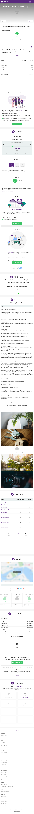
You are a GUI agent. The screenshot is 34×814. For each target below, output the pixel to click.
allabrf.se (22, 110)
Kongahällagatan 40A (5, 502)
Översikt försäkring (4, 760)
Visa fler (17, 530)
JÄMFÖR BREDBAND (17, 262)
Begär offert (3, 755)
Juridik (2, 754)
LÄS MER (17, 55)
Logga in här (17, 408)
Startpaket (3, 742)
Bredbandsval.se (10, 252)
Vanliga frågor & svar (5, 791)
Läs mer (17, 42)
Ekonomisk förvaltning (5, 747)
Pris (2, 740)
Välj (2, 306)
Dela (3, 21)
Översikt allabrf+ (4, 735)
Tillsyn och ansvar (4, 764)
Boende (17, 686)
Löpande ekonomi (4, 748)
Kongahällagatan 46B (5, 519)
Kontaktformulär (17, 662)
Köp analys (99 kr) (17, 223)
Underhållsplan (4, 752)
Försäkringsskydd (4, 762)
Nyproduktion (3, 777)
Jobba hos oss (3, 799)
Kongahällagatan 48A (5, 522)
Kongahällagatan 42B (5, 509)
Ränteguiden (3, 774)
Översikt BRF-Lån (4, 772)
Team (2, 798)
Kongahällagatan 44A (5, 512)
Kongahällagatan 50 (4, 527)
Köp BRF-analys (4, 784)
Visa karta (17, 571)
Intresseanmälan (4, 779)
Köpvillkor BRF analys (5, 806)
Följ (30, 21)
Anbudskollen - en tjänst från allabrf (7, 786)
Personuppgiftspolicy (5, 803)
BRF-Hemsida (3, 738)
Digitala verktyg (4, 750)
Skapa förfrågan (4, 767)
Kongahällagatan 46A (5, 517)
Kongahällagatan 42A (5, 507)
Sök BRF (17, 730)
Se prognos (20, 153)
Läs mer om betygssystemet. (7, 191)
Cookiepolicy (3, 805)
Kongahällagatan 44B (5, 514)
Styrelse (21, 686)
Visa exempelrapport (18, 209)
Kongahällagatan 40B (5, 504)
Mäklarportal (3, 789)
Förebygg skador (4, 766)
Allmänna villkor (4, 801)
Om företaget (3, 796)
